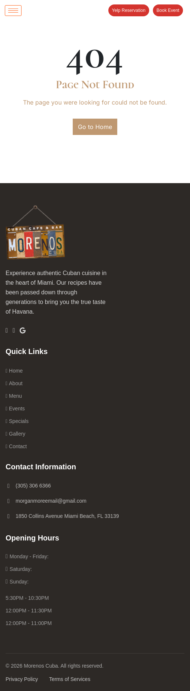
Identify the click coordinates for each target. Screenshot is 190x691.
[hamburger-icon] (13, 10)
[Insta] (14, 330)
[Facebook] (7, 330)
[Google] (23, 329)
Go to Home (95, 126)
